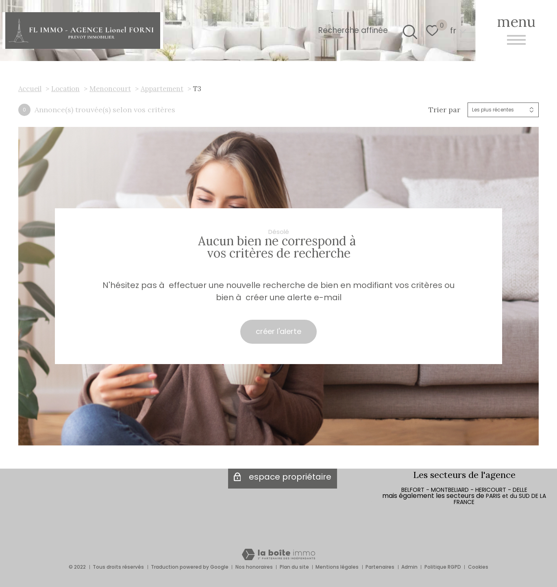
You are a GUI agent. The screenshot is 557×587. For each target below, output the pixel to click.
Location (65, 88)
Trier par (444, 109)
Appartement (162, 88)
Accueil (29, 88)
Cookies (478, 566)
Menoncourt (110, 88)
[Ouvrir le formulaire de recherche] (408, 30)
